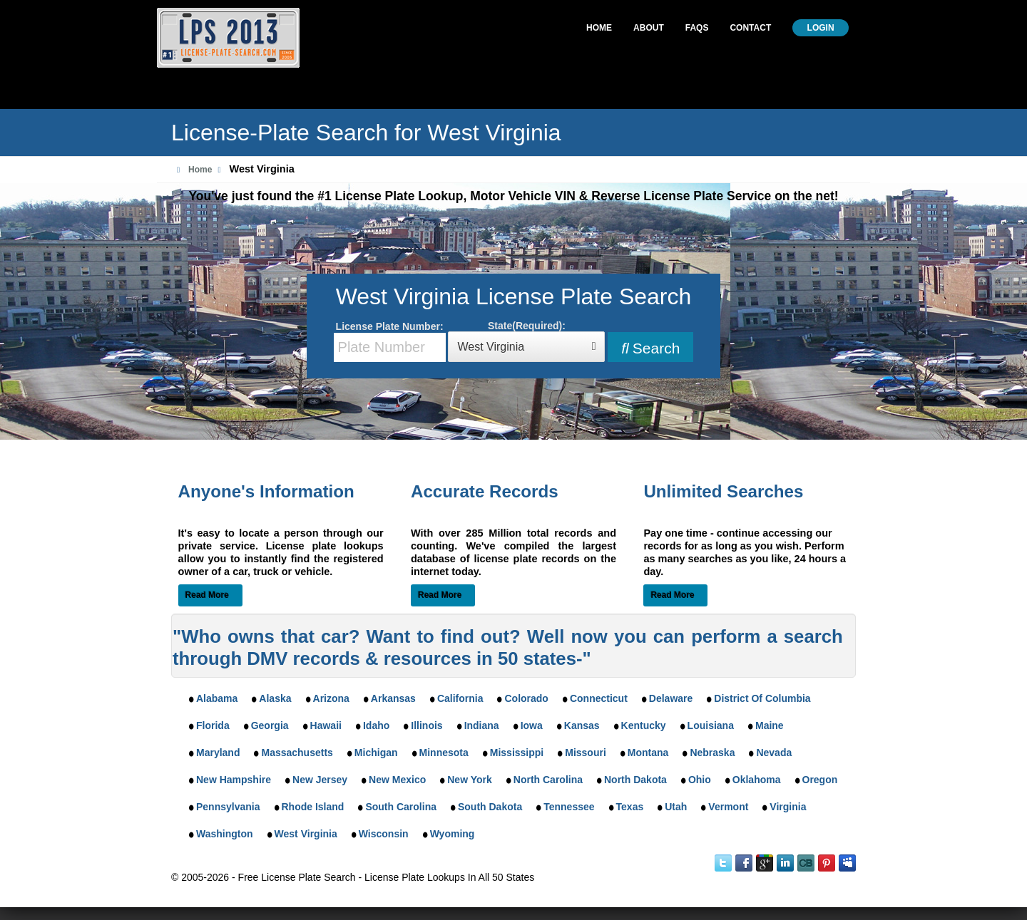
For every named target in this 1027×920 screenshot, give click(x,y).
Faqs (697, 28)
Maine (769, 725)
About (648, 28)
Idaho (376, 725)
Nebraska (712, 752)
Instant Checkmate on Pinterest (826, 863)
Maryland (218, 752)
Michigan (376, 752)
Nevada (774, 752)
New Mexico (397, 779)
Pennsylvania (228, 806)
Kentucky (643, 725)
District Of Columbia (762, 698)
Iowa (532, 725)
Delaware (671, 698)
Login (820, 28)
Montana (648, 752)
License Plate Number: (390, 341)
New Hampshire (233, 779)
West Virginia (306, 833)
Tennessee (568, 806)
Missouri (585, 752)
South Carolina (400, 806)
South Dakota (490, 806)
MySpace (847, 863)
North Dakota (635, 779)
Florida (213, 725)
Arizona (331, 698)
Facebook (743, 863)
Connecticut (599, 698)
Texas (630, 806)
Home (599, 28)
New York (469, 779)
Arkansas (393, 698)
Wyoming (452, 833)
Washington (224, 833)
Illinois (426, 725)
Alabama (216, 698)
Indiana (481, 725)
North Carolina (548, 779)
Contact (750, 28)
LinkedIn (785, 863)
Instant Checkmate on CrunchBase (805, 863)
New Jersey (319, 779)
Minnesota (444, 752)
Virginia (788, 806)
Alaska (275, 698)
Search (650, 348)
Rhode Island (313, 806)
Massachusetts (296, 752)
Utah (676, 806)
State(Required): (526, 341)
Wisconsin (384, 833)
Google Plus (764, 863)
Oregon (820, 779)
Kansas (582, 725)
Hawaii (326, 725)
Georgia (270, 725)
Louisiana (711, 725)
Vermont (728, 806)
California (460, 698)
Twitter (723, 863)
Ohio (699, 779)
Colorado (526, 698)
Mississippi (516, 752)
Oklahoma (756, 779)
